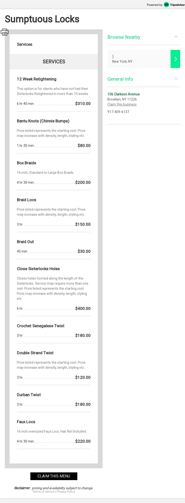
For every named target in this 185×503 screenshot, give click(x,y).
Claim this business (122, 104)
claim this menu (54, 476)
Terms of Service (43, 491)
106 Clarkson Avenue (123, 94)
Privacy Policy (66, 491)
